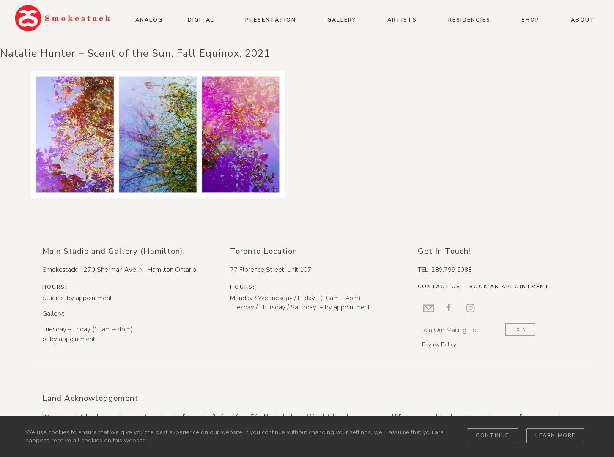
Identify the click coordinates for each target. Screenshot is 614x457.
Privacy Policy (439, 344)
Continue (492, 435)
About (583, 20)
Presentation (270, 20)
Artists (402, 20)
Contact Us (439, 286)
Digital (201, 20)
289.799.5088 (451, 269)
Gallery (341, 20)
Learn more (555, 435)
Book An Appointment (509, 286)
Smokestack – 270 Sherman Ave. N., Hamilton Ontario (119, 269)
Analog (149, 20)
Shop (530, 20)
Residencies (469, 20)
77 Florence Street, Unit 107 (270, 269)
